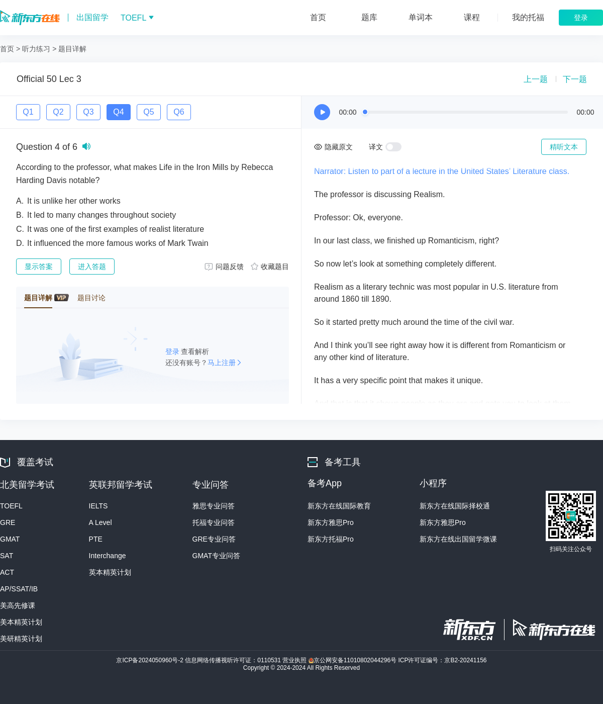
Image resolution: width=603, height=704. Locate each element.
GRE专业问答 (214, 539)
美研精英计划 (21, 639)
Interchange (107, 556)
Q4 (118, 112)
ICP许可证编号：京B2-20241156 (442, 660)
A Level (100, 522)
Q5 (148, 112)
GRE (7, 522)
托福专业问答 (213, 522)
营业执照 (295, 660)
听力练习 (36, 49)
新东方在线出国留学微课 (458, 539)
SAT (6, 556)
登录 (173, 351)
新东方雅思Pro (331, 522)
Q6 (178, 112)
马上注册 (222, 363)
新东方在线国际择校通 (455, 506)
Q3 (88, 112)
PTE (96, 539)
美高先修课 (17, 605)
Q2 (58, 112)
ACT (7, 572)
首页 (7, 49)
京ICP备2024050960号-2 (150, 660)
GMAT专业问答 (216, 556)
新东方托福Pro (331, 539)
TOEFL (11, 506)
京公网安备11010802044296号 (353, 660)
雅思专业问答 (213, 506)
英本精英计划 (110, 572)
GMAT (10, 539)
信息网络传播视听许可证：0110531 (233, 660)
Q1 (28, 112)
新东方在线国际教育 (339, 506)
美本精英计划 (21, 622)
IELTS (98, 506)
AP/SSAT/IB (19, 589)
